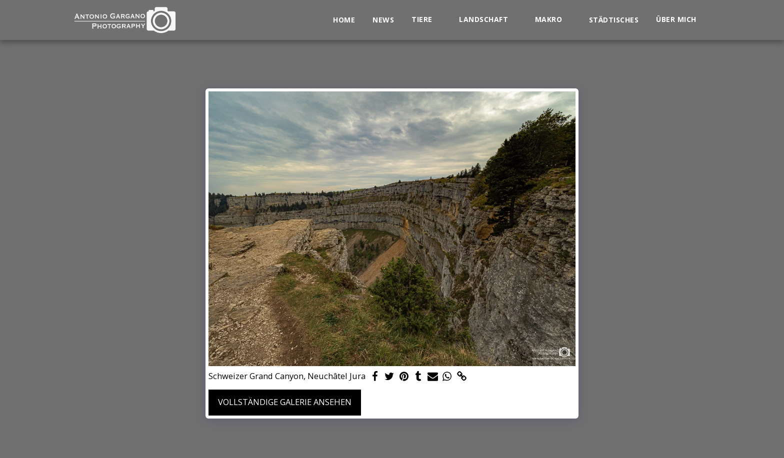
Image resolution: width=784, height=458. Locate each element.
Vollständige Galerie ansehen (285, 402)
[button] (427, 19)
